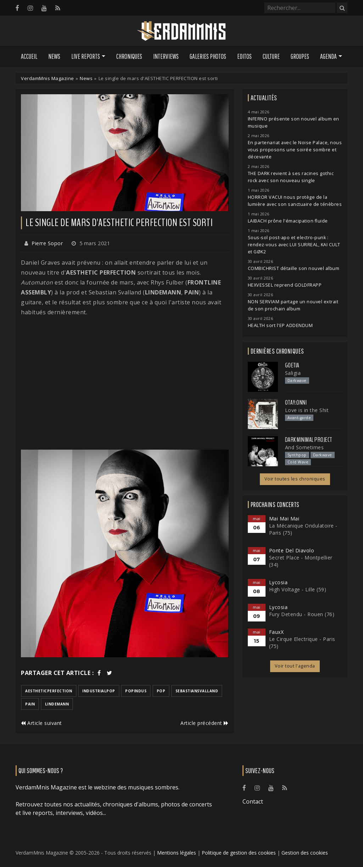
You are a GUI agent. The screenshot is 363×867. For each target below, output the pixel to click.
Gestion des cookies (304, 852)
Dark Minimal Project (308, 439)
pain (30, 704)
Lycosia (278, 582)
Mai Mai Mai (284, 518)
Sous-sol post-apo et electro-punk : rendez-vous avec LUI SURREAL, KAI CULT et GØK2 (294, 245)
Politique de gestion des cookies (239, 852)
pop (161, 690)
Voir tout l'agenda (295, 666)
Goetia (292, 365)
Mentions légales (176, 852)
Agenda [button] (328, 56)
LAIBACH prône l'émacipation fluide (288, 221)
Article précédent (204, 723)
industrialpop (98, 690)
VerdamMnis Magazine (47, 78)
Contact (252, 801)
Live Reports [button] (85, 56)
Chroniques (129, 56)
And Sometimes (304, 447)
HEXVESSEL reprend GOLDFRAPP (285, 285)
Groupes (300, 56)
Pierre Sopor (47, 243)
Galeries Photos (208, 56)
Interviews (166, 56)
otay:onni (296, 402)
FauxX (276, 632)
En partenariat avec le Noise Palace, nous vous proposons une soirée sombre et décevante (295, 150)
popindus (135, 690)
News (54, 56)
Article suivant (41, 723)
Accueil (29, 56)
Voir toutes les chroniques (294, 479)
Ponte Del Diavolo (291, 550)
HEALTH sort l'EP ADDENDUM (280, 325)
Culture (271, 56)
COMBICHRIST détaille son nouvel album (294, 268)
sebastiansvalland (196, 690)
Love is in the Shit (307, 410)
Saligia (293, 373)
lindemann (57, 704)
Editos (244, 56)
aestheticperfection (48, 690)
